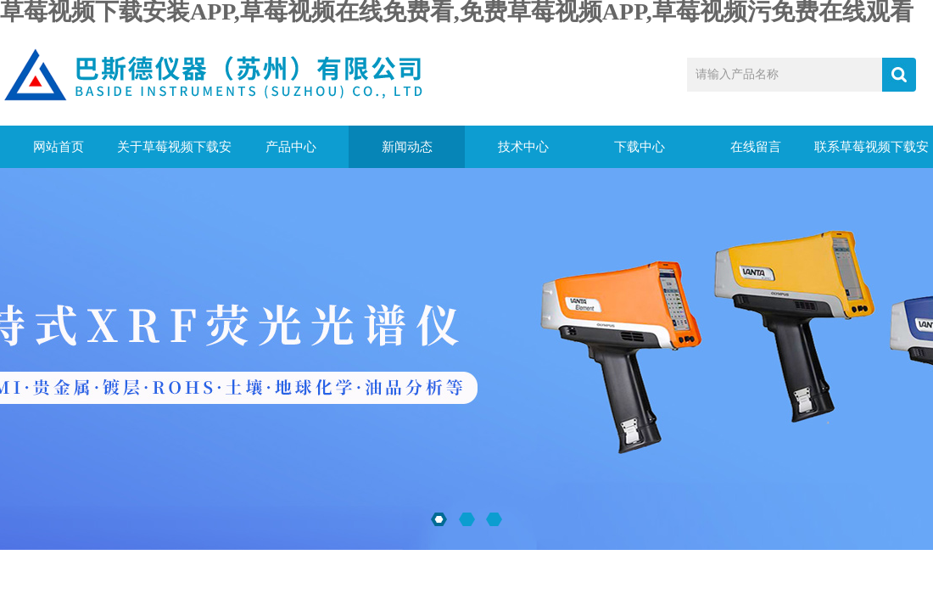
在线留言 (755, 147)
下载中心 (639, 147)
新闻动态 (407, 147)
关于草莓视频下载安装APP (174, 154)
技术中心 (523, 147)
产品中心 (290, 147)
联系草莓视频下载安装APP (871, 154)
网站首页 (58, 147)
